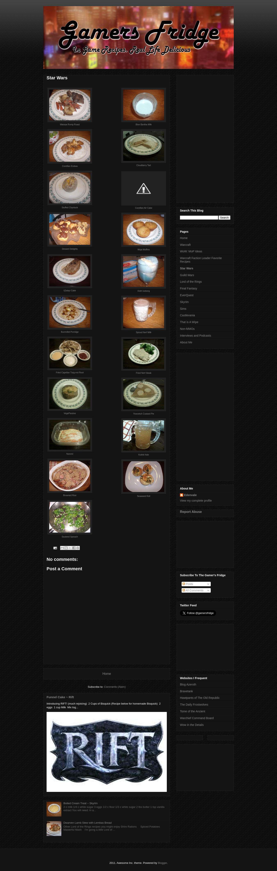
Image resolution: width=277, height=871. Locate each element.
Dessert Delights (70, 249)
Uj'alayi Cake (70, 290)
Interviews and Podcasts (195, 335)
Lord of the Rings (191, 281)
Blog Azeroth (188, 684)
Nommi (69, 454)
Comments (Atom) (115, 686)
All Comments (192, 590)
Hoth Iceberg (143, 291)
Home (106, 673)
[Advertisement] (205, 138)
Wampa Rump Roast (70, 124)
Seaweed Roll (143, 496)
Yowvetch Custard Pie (143, 414)
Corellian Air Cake (143, 208)
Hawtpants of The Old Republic (200, 697)
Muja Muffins (144, 249)
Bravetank (186, 691)
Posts (187, 584)
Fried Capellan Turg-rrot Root (70, 372)
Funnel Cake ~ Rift (60, 697)
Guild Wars (187, 275)
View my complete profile (196, 500)
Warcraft (185, 244)
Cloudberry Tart (143, 165)
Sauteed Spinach (70, 537)
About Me (186, 342)
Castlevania (187, 315)
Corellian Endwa (70, 166)
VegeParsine (70, 413)
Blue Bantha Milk (144, 124)
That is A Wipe (189, 322)
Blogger (162, 862)
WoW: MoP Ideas (191, 251)
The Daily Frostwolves (194, 704)
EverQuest (186, 295)
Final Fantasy (188, 288)
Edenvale (190, 495)
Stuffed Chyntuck (70, 207)
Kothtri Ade (143, 455)
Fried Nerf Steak (143, 373)
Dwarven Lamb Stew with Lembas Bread (87, 822)
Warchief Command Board (197, 718)
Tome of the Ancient (192, 711)
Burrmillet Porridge (70, 332)
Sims (183, 308)
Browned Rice (70, 495)
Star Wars (186, 268)
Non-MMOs (187, 328)
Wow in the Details (192, 724)
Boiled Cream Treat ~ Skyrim (80, 803)
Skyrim (184, 302)
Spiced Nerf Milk (143, 332)
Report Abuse (191, 511)
